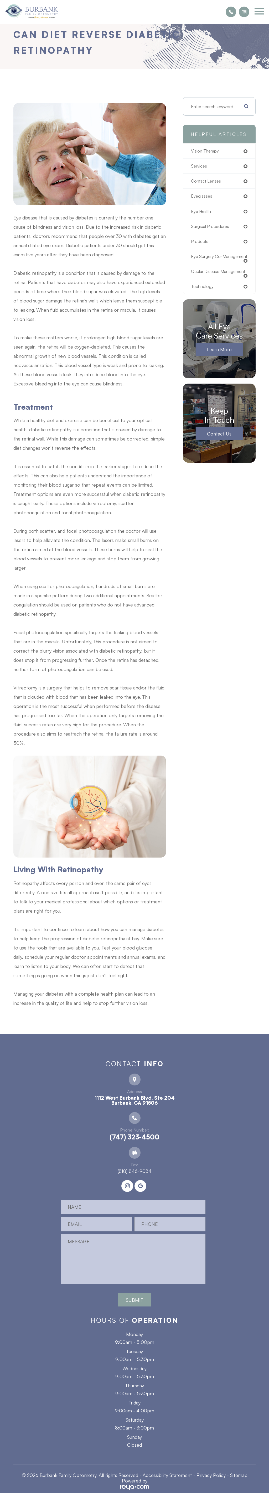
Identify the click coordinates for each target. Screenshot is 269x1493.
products (200, 243)
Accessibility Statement (167, 1475)
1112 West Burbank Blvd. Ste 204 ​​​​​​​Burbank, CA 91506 (135, 1100)
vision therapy (205, 151)
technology (202, 298)
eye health (202, 212)
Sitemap (238, 1475)
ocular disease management (206, 280)
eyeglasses (202, 197)
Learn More (219, 361)
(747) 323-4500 (134, 1137)
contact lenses (207, 181)
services (199, 166)
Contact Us (219, 445)
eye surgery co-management (207, 261)
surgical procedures (211, 228)
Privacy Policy (211, 1475)
